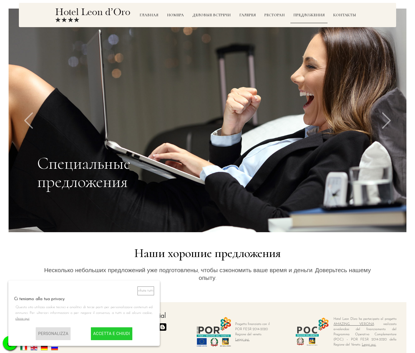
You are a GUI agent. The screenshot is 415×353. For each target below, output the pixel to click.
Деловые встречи (211, 15)
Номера (175, 15)
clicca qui (22, 318)
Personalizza (53, 333)
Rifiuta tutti (145, 290)
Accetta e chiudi (111, 333)
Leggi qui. (242, 339)
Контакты (344, 15)
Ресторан (274, 15)
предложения (309, 15)
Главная (148, 15)
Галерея (247, 15)
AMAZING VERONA (354, 324)
